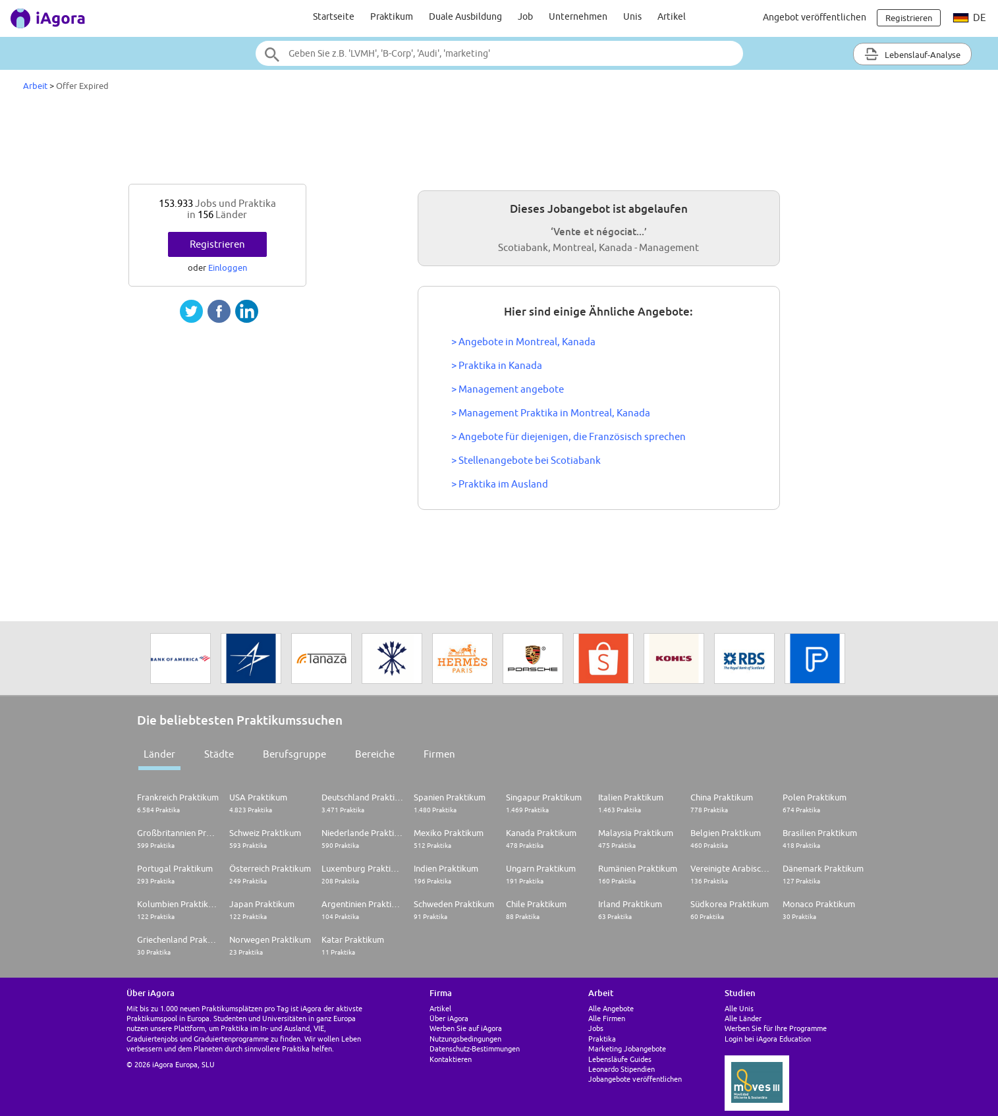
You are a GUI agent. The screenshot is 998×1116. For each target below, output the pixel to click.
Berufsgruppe (294, 754)
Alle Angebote (611, 1008)
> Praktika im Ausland (499, 483)
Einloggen (227, 267)
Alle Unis (739, 1008)
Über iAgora (449, 1018)
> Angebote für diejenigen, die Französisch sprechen (568, 436)
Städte (219, 754)
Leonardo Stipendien (621, 1069)
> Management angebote (507, 389)
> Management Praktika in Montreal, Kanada (550, 412)
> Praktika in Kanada (496, 365)
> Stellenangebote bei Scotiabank (526, 460)
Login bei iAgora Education (768, 1038)
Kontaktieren (451, 1059)
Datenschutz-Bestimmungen (475, 1048)
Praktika (602, 1038)
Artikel (671, 16)
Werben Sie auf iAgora (466, 1028)
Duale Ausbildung (465, 16)
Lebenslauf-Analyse (912, 54)
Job (525, 16)
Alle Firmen (606, 1018)
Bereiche (375, 754)
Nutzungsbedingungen (465, 1038)
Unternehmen (578, 16)
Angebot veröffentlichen (814, 17)
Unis (632, 16)
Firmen (439, 754)
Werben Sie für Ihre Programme (776, 1028)
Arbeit (35, 85)
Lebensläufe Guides (619, 1059)
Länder (159, 754)
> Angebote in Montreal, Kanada (523, 341)
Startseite (333, 16)
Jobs (595, 1028)
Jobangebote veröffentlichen (635, 1078)
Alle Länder (743, 1018)
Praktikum (391, 16)
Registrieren (217, 244)
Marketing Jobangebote (627, 1048)
